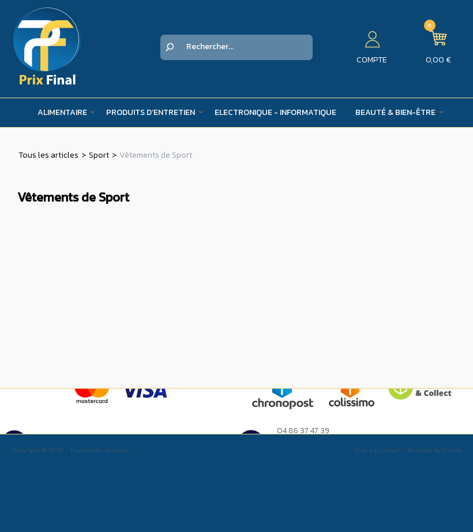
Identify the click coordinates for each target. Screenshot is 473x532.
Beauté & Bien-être (395, 112)
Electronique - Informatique (275, 112)
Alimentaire (62, 112)
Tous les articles (48, 155)
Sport (99, 155)
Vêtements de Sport (155, 155)
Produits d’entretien (150, 112)
